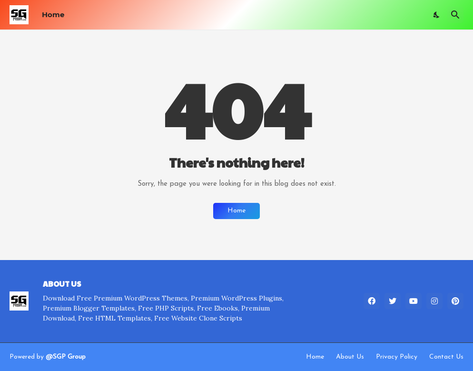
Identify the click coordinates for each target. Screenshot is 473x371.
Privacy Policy (396, 357)
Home (53, 14)
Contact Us (446, 357)
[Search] (455, 15)
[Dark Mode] (437, 15)
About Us (350, 357)
